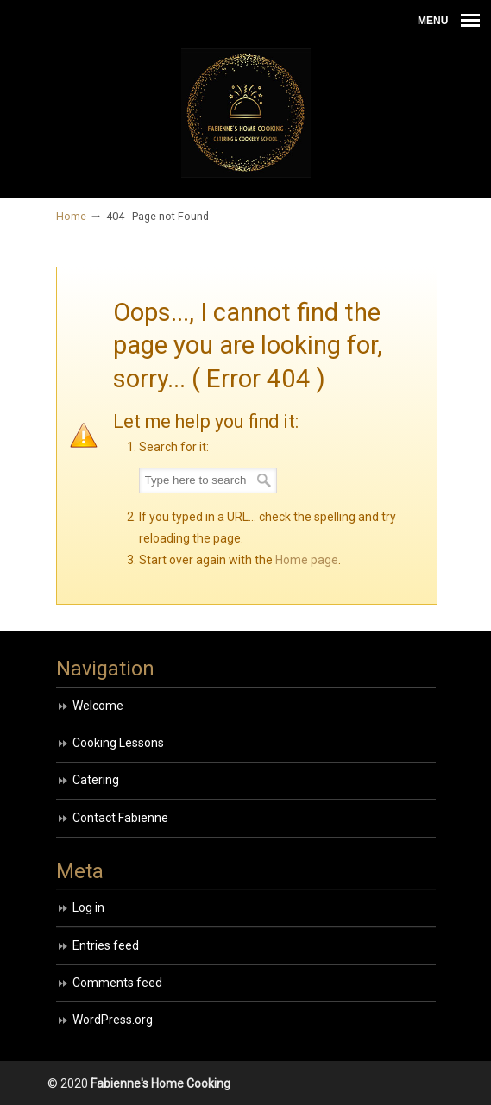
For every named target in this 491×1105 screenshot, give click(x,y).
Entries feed (105, 945)
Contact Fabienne (120, 818)
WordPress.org (112, 1020)
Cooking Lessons (118, 743)
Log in (88, 907)
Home (71, 216)
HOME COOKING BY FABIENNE (246, 113)
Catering (95, 780)
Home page (306, 560)
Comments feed (117, 982)
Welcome (97, 706)
